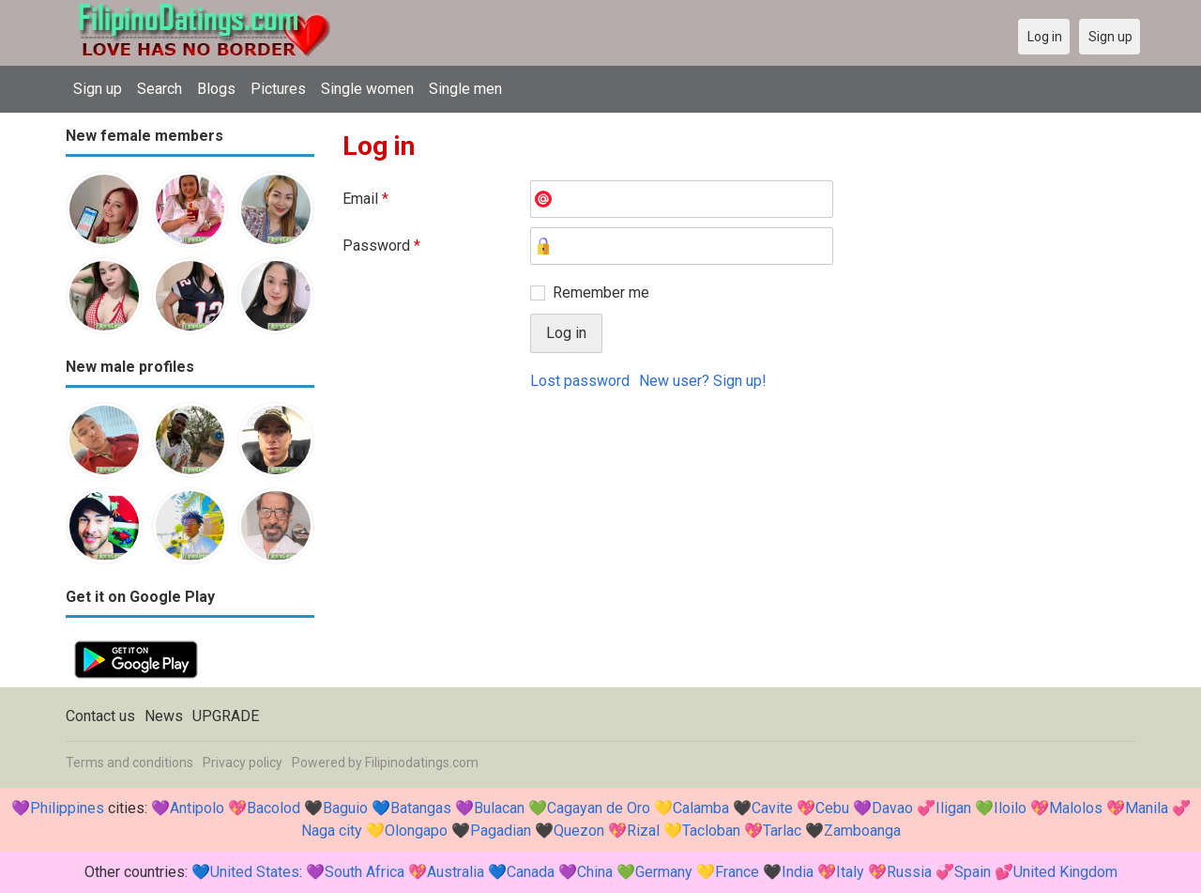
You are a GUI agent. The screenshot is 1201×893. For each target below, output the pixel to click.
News (163, 716)
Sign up (97, 89)
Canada (531, 872)
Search (159, 89)
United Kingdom (1065, 872)
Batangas (420, 808)
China (595, 872)
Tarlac (782, 830)
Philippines (67, 808)
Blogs (216, 89)
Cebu (832, 808)
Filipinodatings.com (422, 762)
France (737, 872)
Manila (1146, 808)
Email (365, 199)
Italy (850, 872)
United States (254, 872)
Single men (465, 89)
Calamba (701, 808)
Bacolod (273, 808)
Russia (909, 872)
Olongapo (416, 830)
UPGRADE (225, 716)
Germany (663, 872)
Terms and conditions (129, 762)
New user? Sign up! (703, 381)
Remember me (601, 292)
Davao (892, 808)
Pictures (278, 89)
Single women (367, 89)
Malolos (1075, 808)
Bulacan (499, 808)
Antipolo (197, 808)
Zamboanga (862, 830)
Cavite (772, 808)
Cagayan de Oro (598, 808)
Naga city (331, 830)
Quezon (579, 830)
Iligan (953, 808)
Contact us (100, 716)
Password (381, 245)
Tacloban (711, 830)
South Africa (364, 872)
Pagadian (500, 830)
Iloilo (1010, 808)
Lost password (580, 381)
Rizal (643, 830)
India (797, 872)
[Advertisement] (738, 545)
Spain (972, 872)
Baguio (345, 808)
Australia (455, 872)
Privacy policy (242, 762)
